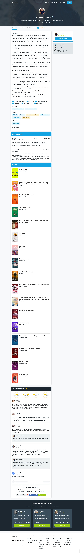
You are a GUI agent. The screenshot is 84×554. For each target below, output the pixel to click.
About (63, 2)
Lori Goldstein (61, 34)
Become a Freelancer (32, 540)
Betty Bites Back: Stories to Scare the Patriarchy (34, 284)
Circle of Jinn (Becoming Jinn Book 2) (30, 348)
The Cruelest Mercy (25, 207)
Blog (52, 2)
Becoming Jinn (23, 361)
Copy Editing (31, 101)
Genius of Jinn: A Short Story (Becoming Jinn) (33, 336)
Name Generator (57, 544)
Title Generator (56, 542)
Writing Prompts (67, 542)
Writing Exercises (68, 540)
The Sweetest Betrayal (26, 195)
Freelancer (41, 544)
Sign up (41, 495)
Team (47, 540)
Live (40, 542)
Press (47, 542)
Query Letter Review (28, 103)
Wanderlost (22, 246)
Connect (47, 2)
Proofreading (17, 103)
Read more (14, 455)
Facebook (33, 495)
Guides (41, 546)
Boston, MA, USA (60, 47)
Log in (69, 2)
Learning (41, 540)
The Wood (22, 233)
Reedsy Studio (67, 544)
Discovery (41, 548)
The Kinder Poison (24, 323)
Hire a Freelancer (31, 542)
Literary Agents (56, 540)
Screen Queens (23, 374)
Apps (55, 2)
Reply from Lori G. (20, 436)
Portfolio (29, 27)
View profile (21, 525)
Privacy (16, 545)
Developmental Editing (19, 101)
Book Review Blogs (57, 538)
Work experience (22, 27)
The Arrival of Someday (26, 259)
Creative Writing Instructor (19, 149)
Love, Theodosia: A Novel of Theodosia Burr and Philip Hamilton (33, 221)
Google (22, 495)
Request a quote (63, 38)
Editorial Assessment (42, 101)
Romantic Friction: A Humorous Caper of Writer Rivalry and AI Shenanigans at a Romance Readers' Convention (34, 183)
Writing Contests (68, 538)
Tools (59, 2)
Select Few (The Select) (26, 310)
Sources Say (23, 169)
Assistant (14, 138)
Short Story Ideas (57, 546)
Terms (13, 545)
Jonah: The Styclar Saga (26, 272)
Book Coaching (39, 103)
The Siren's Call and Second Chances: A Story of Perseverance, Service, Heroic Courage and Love (34, 298)
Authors (29, 538)
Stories (48, 544)
